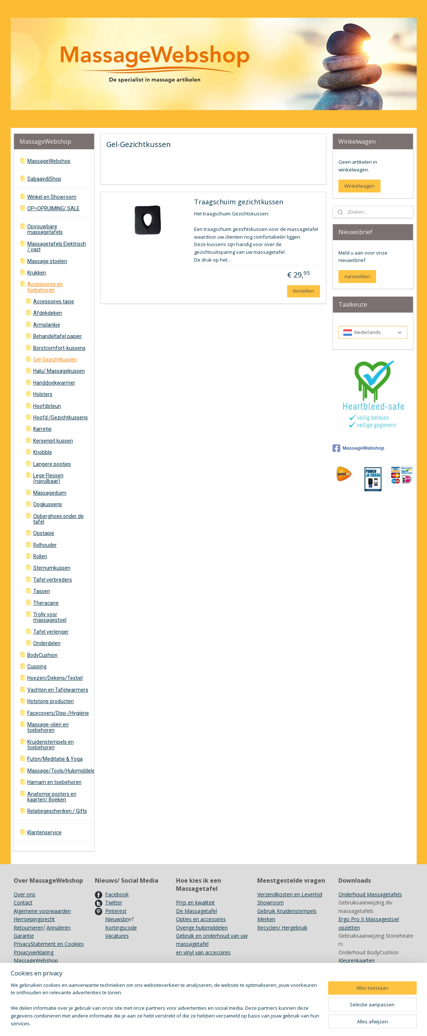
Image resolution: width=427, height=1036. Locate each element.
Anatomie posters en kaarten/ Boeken (51, 796)
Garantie (24, 935)
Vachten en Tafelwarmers (57, 690)
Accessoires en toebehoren (45, 287)
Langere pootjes (52, 464)
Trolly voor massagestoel (49, 617)
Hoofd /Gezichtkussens (60, 417)
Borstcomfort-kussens (59, 348)
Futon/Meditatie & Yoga (55, 759)
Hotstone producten (50, 701)
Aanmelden (357, 276)
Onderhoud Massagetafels (370, 894)
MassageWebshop (48, 161)
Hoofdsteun (47, 406)
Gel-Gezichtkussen (55, 359)
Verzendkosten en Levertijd (289, 894)
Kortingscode (121, 927)
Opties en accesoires (201, 919)
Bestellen (303, 290)
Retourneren (29, 927)
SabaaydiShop (44, 179)
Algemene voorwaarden (42, 910)
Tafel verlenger (51, 632)
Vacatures (117, 935)
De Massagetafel (196, 910)
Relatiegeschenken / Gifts (57, 811)
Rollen (40, 556)
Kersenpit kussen (53, 441)
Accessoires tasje (53, 301)
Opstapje (43, 533)
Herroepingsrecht (34, 919)
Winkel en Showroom (51, 197)
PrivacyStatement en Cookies (49, 943)
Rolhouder (45, 545)
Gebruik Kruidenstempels (287, 910)
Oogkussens (47, 504)
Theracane (46, 603)
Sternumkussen (51, 568)
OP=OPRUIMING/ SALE (53, 208)
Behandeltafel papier (57, 336)
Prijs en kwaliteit (195, 902)
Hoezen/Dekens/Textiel (55, 678)
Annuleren (58, 927)
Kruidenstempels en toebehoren (50, 744)
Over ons (24, 894)
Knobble (42, 452)
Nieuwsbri (117, 919)
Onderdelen (47, 643)
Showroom (270, 902)
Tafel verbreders (52, 580)
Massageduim (49, 493)
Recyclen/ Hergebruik (282, 927)
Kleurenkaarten (356, 960)
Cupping (37, 666)
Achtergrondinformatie (365, 977)
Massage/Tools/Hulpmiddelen (60, 771)
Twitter (113, 902)
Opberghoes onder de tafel (58, 519)
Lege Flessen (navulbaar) (48, 478)
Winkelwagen (359, 186)
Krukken (36, 273)
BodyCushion (42, 655)
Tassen (41, 591)
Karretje (42, 429)
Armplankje (46, 325)
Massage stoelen (47, 261)
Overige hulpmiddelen (202, 927)
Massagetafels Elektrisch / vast (56, 246)
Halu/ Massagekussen (59, 371)
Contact (23, 902)
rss (257, 1022)
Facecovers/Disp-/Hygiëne (58, 713)
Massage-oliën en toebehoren (48, 727)
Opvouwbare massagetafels (45, 229)
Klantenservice (44, 832)
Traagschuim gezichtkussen (238, 202)
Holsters (42, 394)
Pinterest (116, 910)
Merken (266, 919)
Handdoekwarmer (54, 383)
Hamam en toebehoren (54, 782)
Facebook (117, 894)
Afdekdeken (47, 313)
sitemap (242, 1022)
